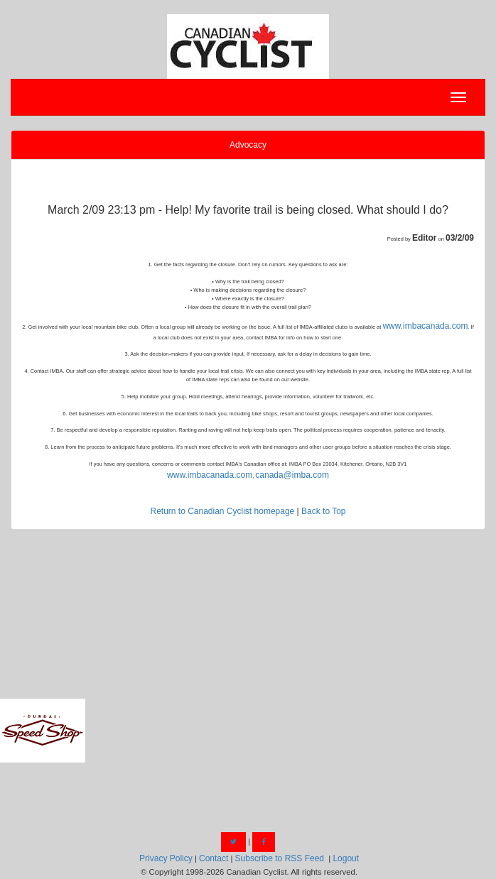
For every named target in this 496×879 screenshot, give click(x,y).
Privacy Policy (166, 858)
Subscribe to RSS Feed (279, 858)
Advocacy (248, 145)
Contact (213, 858)
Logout (346, 858)
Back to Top (323, 511)
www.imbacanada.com (425, 326)
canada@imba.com (292, 475)
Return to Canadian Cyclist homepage (222, 511)
